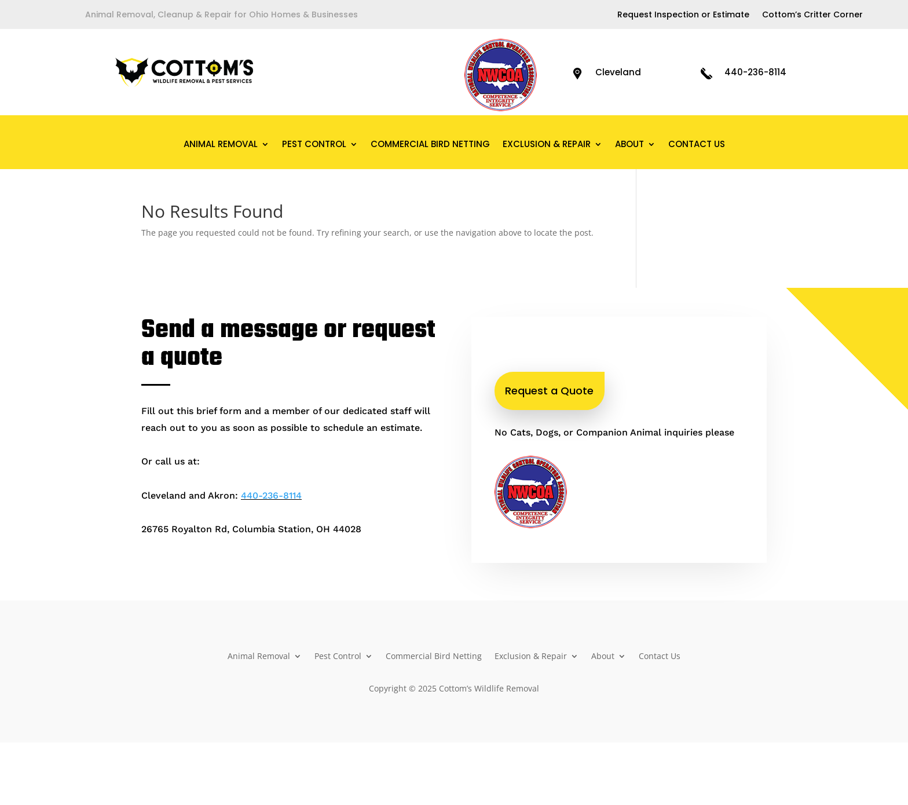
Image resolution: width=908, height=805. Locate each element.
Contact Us (696, 145)
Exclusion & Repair (547, 145)
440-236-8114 (755, 72)
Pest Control (314, 145)
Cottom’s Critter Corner (812, 15)
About (629, 145)
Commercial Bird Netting (430, 145)
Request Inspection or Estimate (683, 15)
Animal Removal (221, 145)
